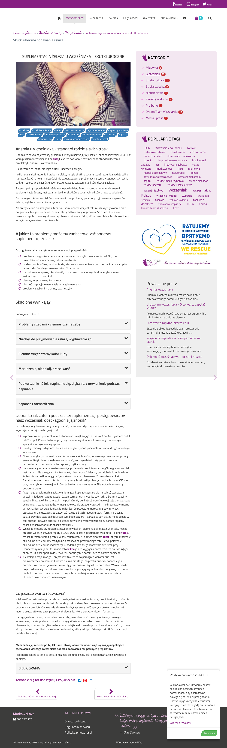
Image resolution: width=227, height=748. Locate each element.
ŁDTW (190, 204)
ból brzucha (73, 134)
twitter (209, 5)
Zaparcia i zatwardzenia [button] (36, 403)
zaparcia (123, 134)
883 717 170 (24, 719)
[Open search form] (210, 18)
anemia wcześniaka (74, 130)
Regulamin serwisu (77, 727)
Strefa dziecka (157, 86)
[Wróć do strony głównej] (59, 18)
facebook (179, 5)
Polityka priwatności (78, 732)
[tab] (73, 324)
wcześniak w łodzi (166, 196)
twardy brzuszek (100, 139)
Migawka (154, 67)
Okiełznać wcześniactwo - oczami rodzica (174, 356)
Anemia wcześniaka (160, 289)
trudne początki (153, 185)
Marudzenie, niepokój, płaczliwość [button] (44, 368)
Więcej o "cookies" (181, 723)
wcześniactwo (154, 190)
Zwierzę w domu (159, 99)
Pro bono (154, 105)
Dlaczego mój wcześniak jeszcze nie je (37, 693)
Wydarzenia (96, 18)
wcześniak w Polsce (41, 130)
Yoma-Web (136, 742)
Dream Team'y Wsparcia (164, 111)
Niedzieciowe (157, 92)
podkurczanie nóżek (91, 134)
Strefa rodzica (158, 80)
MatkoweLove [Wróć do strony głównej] (28, 18)
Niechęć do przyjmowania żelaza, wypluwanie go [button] (55, 339)
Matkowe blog (75, 18)
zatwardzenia (45, 139)
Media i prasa (157, 118)
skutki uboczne (34, 134)
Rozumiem (209, 733)
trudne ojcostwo (198, 181)
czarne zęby (110, 134)
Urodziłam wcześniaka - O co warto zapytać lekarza (176, 306)
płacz (21, 134)
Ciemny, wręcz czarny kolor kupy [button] (43, 354)
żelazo (58, 139)
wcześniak (24, 130)
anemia (58, 130)
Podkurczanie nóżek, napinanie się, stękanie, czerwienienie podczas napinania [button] (69, 386)
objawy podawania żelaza (76, 139)
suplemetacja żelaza (54, 134)
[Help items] (186, 18)
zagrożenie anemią (96, 130)
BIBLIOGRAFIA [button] (29, 668)
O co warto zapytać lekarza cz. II (168, 323)
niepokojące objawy (118, 130)
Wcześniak (156, 73)
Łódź (176, 208)
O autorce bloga (75, 721)
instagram (195, 5)
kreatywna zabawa (175, 164)
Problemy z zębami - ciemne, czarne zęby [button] (49, 324)
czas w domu (198, 152)
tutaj (56, 159)
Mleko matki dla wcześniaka (111, 693)
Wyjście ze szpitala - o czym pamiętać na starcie (174, 340)
